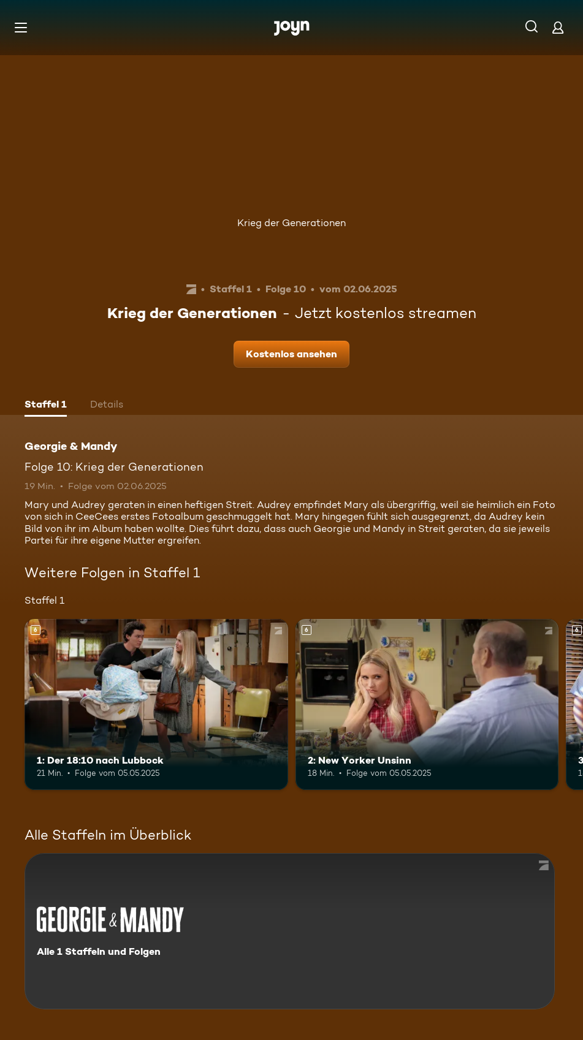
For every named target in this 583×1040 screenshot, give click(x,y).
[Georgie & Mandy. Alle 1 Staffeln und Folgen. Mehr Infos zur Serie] (290, 931)
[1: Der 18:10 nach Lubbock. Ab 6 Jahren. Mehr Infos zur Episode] (156, 704)
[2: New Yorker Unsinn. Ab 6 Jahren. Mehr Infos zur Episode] (427, 704)
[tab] (45, 406)
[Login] (557, 27)
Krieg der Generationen (291, 223)
